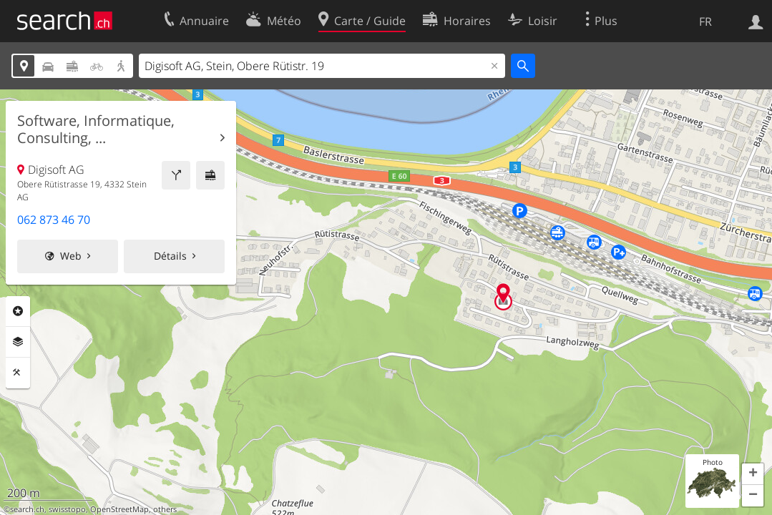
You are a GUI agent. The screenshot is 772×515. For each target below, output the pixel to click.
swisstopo (67, 509)
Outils (18, 373)
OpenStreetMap (119, 509)
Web (71, 256)
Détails (170, 256)
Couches (18, 342)
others (165, 509)
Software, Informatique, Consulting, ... (96, 129)
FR (705, 21)
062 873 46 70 (53, 219)
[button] (752, 474)
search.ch (27, 509)
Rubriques (18, 311)
